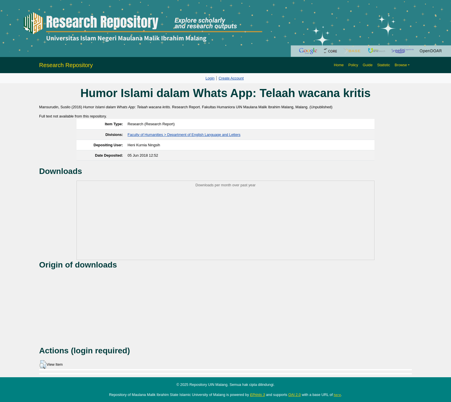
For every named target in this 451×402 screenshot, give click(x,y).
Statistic (383, 65)
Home (339, 65)
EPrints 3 (257, 394)
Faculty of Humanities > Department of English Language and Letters (184, 134)
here (337, 395)
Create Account (231, 78)
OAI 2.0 (294, 394)
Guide (367, 65)
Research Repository (66, 65)
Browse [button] (401, 65)
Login (210, 78)
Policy (353, 65)
